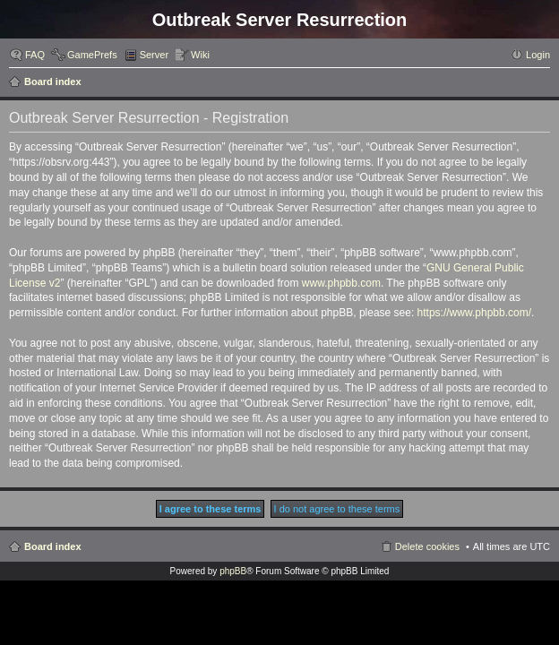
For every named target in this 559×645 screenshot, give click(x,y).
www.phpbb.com (341, 283)
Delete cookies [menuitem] (427, 546)
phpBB (232, 571)
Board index (53, 81)
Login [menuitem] (538, 54)
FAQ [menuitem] (35, 54)
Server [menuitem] (154, 54)
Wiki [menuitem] (200, 54)
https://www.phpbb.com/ (474, 312)
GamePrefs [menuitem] (92, 54)
